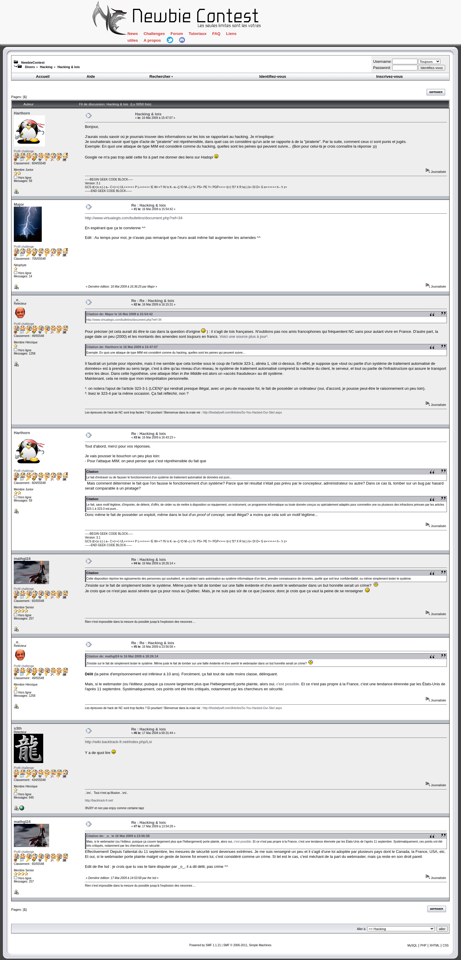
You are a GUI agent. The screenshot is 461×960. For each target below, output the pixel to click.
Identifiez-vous (272, 76)
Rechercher (161, 76)
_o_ (17, 300)
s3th (18, 728)
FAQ (216, 33)
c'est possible (287, 684)
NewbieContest (32, 62)
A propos (152, 40)
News (133, 33)
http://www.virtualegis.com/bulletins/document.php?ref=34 (134, 218)
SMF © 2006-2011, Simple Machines (247, 945)
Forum (177, 33)
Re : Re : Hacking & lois (152, 300)
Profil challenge (24, 151)
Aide (90, 76)
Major (19, 204)
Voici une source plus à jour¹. (244, 336)
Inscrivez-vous (389, 76)
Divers (30, 67)
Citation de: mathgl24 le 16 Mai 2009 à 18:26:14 (122, 656)
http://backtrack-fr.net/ (99, 800)
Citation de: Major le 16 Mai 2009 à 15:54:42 (119, 314)
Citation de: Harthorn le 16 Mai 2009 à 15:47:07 (122, 347)
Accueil (42, 76)
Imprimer (435, 92)
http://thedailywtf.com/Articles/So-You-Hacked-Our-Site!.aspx (242, 412)
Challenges (154, 33)
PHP (423, 945)
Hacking (46, 67)
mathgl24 (22, 558)
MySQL (412, 945)
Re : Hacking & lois (148, 205)
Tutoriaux (198, 33)
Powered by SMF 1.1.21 (205, 945)
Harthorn (22, 113)
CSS (445, 945)
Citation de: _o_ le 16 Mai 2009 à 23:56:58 (118, 836)
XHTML (435, 945)
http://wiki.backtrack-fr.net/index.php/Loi (118, 742)
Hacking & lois (69, 67)
